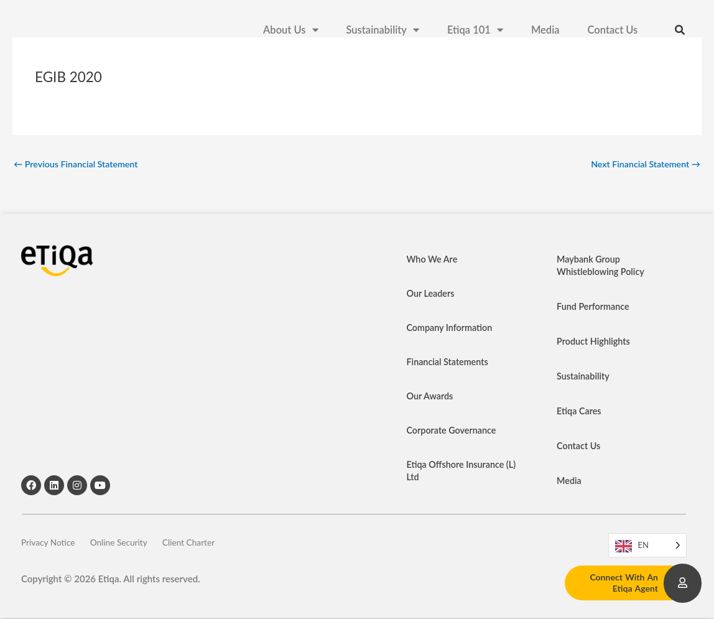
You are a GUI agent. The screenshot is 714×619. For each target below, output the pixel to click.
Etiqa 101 (475, 31)
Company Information (451, 329)
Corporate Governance (454, 431)
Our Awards (431, 397)
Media (545, 31)
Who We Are (433, 260)
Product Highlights (595, 342)
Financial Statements (449, 363)
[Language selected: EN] (647, 546)
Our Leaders (432, 294)
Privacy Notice (50, 546)
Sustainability (382, 31)
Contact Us (613, 31)
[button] (680, 31)
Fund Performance (595, 308)
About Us (290, 31)
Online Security (134, 546)
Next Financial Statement (642, 164)
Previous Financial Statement (79, 164)
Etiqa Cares (580, 412)
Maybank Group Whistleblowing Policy (602, 267)
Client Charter (218, 546)
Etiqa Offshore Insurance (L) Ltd (458, 472)
